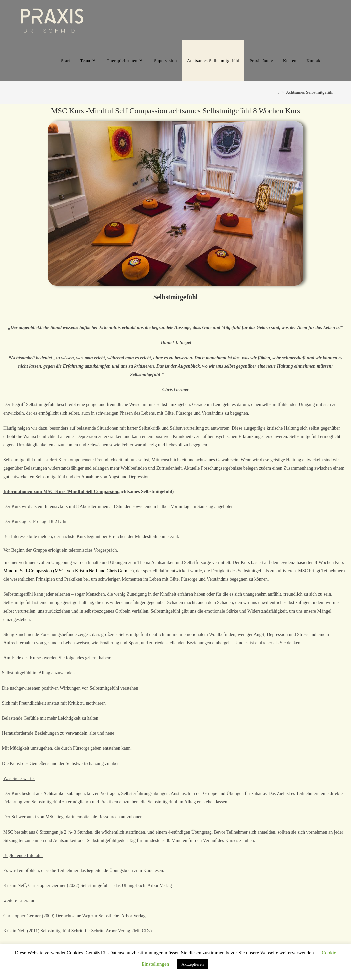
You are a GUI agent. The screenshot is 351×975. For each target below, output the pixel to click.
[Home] (279, 92)
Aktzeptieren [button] (192, 964)
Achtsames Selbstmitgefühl (310, 92)
